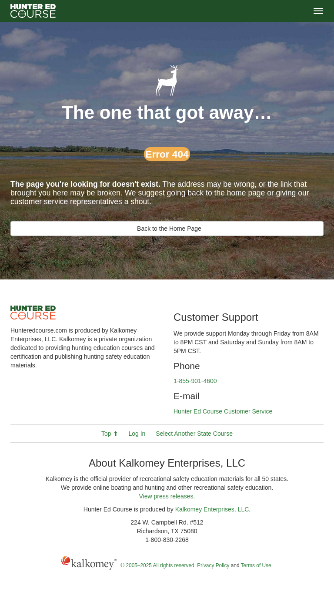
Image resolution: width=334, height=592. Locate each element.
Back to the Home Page (167, 228)
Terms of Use (256, 565)
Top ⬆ (109, 433)
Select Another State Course (194, 433)
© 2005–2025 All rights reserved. (158, 565)
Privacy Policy (213, 565)
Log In (136, 433)
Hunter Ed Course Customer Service (223, 411)
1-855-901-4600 (195, 380)
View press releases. (167, 496)
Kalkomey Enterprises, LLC (212, 509)
